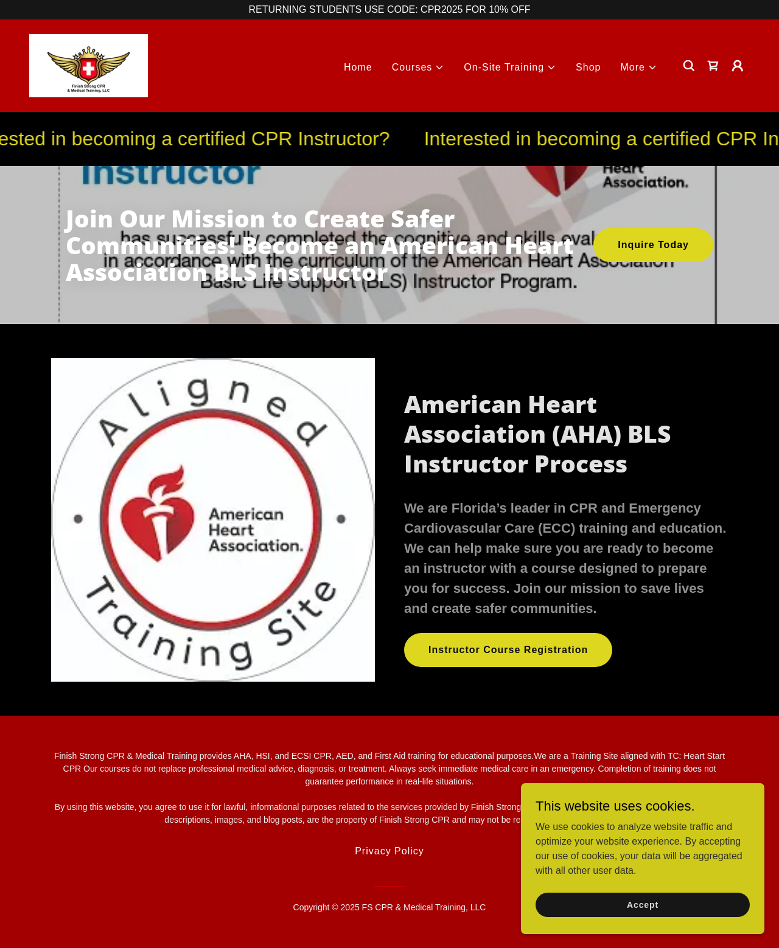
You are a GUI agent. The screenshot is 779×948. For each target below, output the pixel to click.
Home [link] (358, 67)
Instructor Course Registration (508, 650)
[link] (88, 65)
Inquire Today (653, 245)
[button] (418, 67)
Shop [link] (588, 67)
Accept (642, 904)
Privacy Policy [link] (389, 851)
